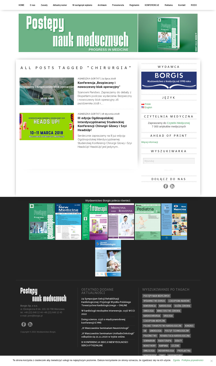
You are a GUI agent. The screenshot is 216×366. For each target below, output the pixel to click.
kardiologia (165, 305)
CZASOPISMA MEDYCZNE (154, 320)
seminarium (149, 340)
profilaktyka (183, 350)
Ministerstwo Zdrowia (168, 310)
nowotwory (149, 345)
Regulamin (134, 5)
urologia (168, 315)
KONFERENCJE (152, 5)
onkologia (149, 310)
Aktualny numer (60, 5)
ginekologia (155, 330)
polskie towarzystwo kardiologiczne (163, 325)
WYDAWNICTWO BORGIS (154, 300)
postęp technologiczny (177, 330)
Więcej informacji (149, 142)
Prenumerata (118, 5)
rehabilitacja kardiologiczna (175, 335)
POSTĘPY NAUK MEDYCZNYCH (157, 295)
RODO (194, 5)
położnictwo (150, 335)
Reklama (169, 5)
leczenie (175, 345)
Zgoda (176, 360)
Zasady (44, 5)
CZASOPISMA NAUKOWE (179, 300)
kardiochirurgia (152, 315)
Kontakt (181, 5)
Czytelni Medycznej (178, 123)
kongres (189, 325)
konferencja (150, 305)
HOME (21, 5)
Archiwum (102, 5)
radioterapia (164, 340)
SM (145, 330)
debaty (178, 340)
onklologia (149, 350)
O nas (32, 5)
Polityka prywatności (192, 360)
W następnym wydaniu (82, 5)
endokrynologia (166, 350)
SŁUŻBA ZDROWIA (182, 305)
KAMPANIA (163, 345)
